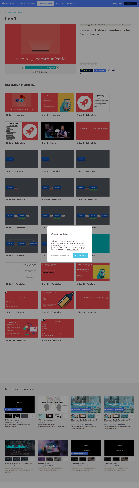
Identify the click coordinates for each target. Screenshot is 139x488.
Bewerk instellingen (60, 255)
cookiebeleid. (73, 250)
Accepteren (80, 255)
